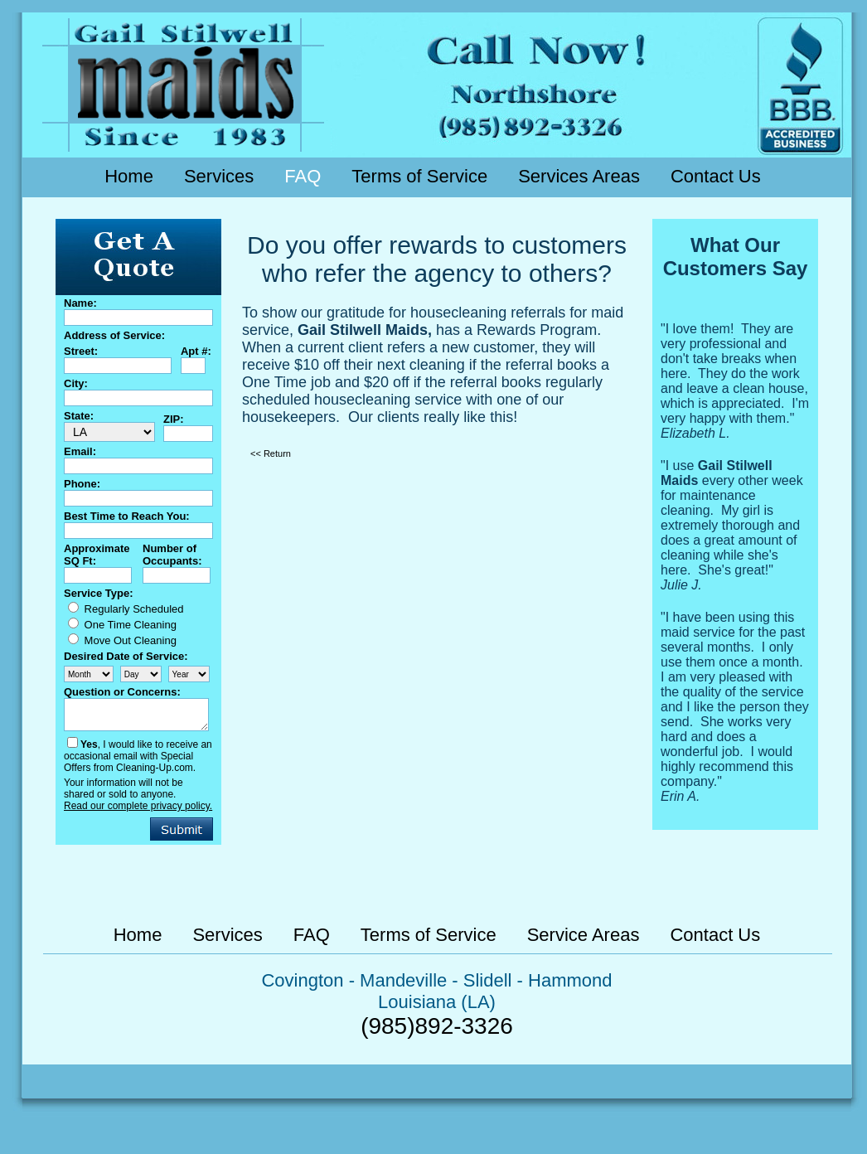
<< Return (270, 453)
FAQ (302, 176)
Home (128, 176)
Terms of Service (419, 176)
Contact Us (716, 176)
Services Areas (579, 176)
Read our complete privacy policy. (138, 806)
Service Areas (583, 934)
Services (219, 176)
